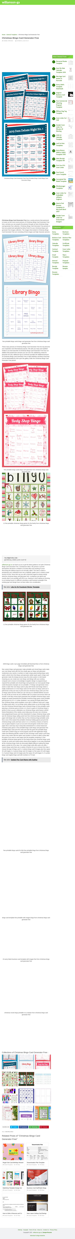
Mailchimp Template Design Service (13, 1188)
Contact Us (46, 1230)
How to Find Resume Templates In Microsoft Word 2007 (61, 207)
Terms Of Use (32, 1230)
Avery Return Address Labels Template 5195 (61, 152)
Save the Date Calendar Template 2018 (61, 70)
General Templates (8, 40)
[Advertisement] (37, 20)
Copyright (25, 1230)
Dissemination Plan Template (35, 1162)
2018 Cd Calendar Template (59, 137)
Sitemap (20, 1230)
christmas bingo (9, 1131)
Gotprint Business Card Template (60, 95)
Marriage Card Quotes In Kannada (60, 78)
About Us (39, 1230)
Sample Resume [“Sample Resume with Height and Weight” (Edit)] (47, 1232)
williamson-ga (11, 2)
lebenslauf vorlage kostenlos (37, 1235)
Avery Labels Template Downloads (60, 87)
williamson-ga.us (7, 564)
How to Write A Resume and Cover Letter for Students (19, 1213)
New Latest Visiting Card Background (38, 1213)
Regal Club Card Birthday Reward (13, 1162)
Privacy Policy (53, 1230)
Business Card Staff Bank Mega (36, 1188)
